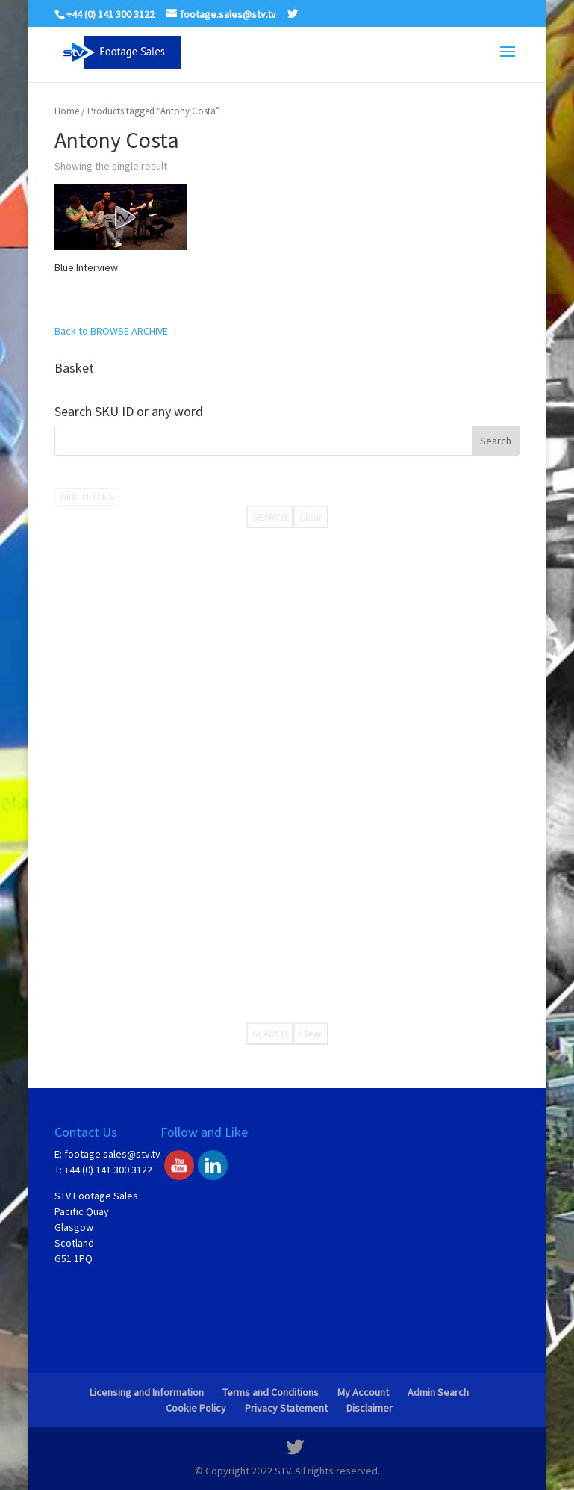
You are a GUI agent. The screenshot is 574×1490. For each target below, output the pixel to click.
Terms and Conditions (270, 1392)
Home (66, 111)
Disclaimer (369, 1408)
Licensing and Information (147, 1392)
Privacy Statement (286, 1408)
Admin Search (438, 1392)
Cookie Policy (196, 1408)
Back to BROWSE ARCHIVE (111, 331)
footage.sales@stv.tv (112, 1154)
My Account (363, 1392)
